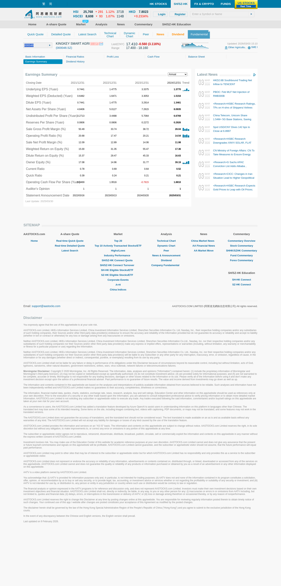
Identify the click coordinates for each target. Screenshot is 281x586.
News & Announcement (166, 308)
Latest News (207, 74)
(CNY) (120, 44)
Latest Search (69, 304)
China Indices (118, 343)
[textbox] (222, 14)
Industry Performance (118, 308)
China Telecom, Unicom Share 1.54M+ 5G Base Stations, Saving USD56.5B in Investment (232, 119)
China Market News (203, 294)
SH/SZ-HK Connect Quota (118, 313)
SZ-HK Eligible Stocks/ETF (118, 328)
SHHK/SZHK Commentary (241, 304)
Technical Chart (166, 294)
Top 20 (118, 294)
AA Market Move (203, 304)
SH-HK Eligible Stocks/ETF (118, 323)
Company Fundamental (166, 318)
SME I (254, 47)
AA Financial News (203, 299)
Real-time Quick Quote (69, 294)
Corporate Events (118, 333)
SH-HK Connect (241, 333)
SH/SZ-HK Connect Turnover (118, 318)
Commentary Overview (241, 294)
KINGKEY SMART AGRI (73, 43)
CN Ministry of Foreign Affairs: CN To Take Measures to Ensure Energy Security (233, 154)
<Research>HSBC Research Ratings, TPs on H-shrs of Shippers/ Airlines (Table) (234, 107)
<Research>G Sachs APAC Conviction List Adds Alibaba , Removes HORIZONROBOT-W (230, 166)
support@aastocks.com (46, 359)
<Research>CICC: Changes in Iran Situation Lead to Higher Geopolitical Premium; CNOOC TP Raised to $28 (233, 177)
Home (34, 294)
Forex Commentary (241, 313)
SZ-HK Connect (241, 338)
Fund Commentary (241, 308)
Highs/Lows (118, 304)
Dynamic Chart (166, 299)
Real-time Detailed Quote (70, 299)
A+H (118, 338)
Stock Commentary (241, 299)
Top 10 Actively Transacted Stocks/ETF (118, 299)
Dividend (166, 313)
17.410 (131, 44)
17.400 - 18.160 (137, 48)
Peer (166, 304)
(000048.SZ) (64, 47)
